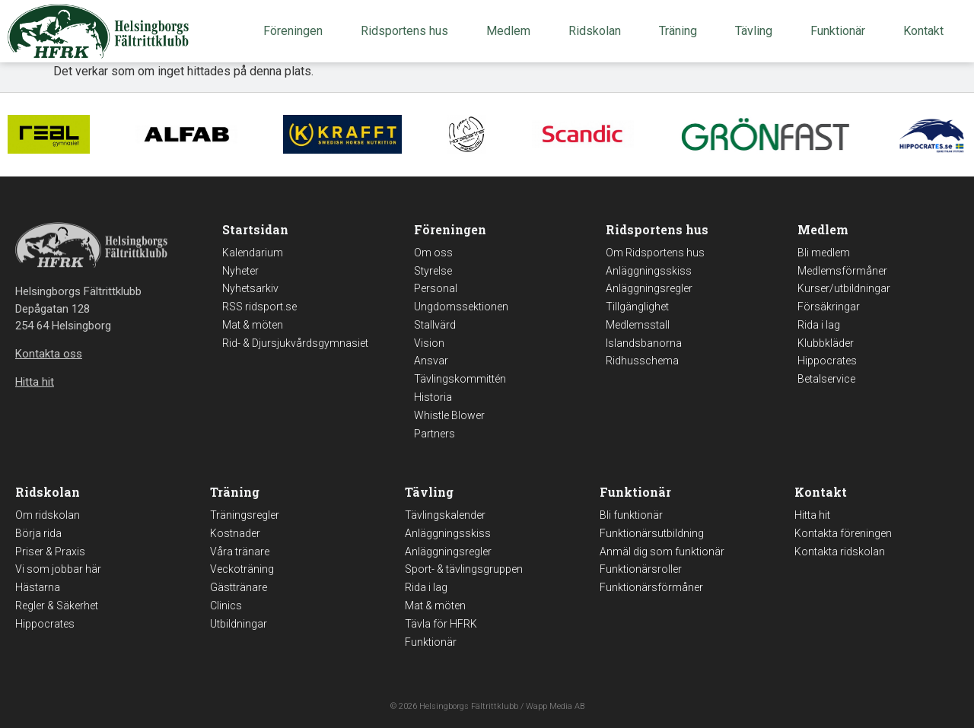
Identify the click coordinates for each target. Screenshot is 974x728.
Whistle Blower (449, 415)
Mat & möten (252, 325)
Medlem (512, 31)
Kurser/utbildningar (843, 288)
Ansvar (431, 360)
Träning (682, 31)
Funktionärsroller (641, 569)
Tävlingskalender (445, 515)
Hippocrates (827, 360)
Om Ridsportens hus (655, 252)
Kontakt (927, 31)
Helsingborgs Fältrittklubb (468, 706)
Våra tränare (239, 551)
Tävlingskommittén (460, 379)
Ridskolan (598, 31)
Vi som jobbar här (58, 569)
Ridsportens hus (408, 31)
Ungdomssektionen (461, 306)
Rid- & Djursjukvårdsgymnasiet (295, 343)
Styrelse (433, 271)
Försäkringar (828, 306)
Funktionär (841, 31)
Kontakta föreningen (843, 533)
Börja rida (38, 533)
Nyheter (240, 271)
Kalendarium (252, 252)
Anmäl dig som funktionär (662, 551)
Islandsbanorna (644, 343)
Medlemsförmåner (842, 271)
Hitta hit (812, 515)
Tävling (757, 31)
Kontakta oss (48, 354)
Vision (429, 343)
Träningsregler (244, 515)
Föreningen (296, 31)
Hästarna (37, 587)
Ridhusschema (642, 360)
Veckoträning (242, 569)
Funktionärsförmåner (651, 587)
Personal (435, 288)
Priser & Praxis (50, 551)
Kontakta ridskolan (839, 551)
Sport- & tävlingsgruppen (464, 569)
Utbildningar (238, 624)
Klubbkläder (825, 343)
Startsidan (255, 229)
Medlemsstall (638, 325)
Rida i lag (818, 325)
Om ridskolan (47, 515)
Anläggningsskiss (649, 271)
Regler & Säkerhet (56, 605)
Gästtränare (238, 587)
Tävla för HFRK (441, 624)
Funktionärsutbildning (652, 533)
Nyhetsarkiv (250, 288)
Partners (434, 434)
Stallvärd (435, 325)
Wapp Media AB (555, 706)
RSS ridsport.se (259, 306)
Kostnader (235, 533)
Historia (433, 397)
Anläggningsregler (649, 288)
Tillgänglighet (637, 306)
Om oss (433, 252)
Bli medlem (823, 252)
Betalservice (826, 379)
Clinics (226, 605)
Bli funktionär (631, 515)
